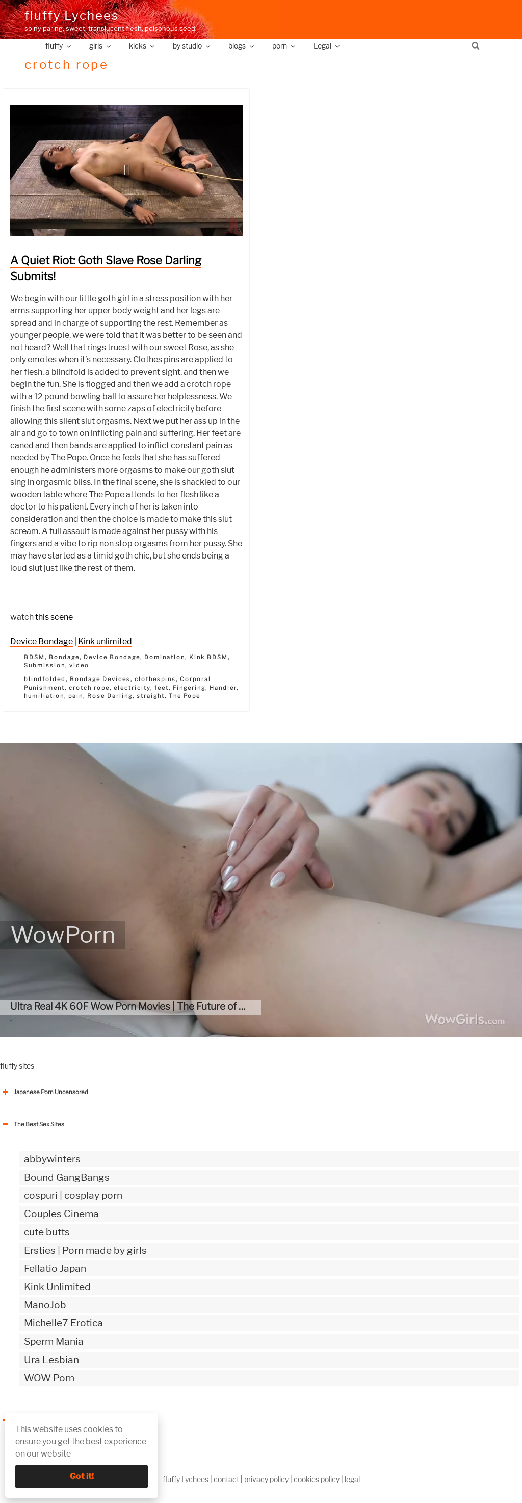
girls (100, 45)
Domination (164, 657)
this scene (54, 617)
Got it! (82, 1476)
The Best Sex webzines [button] (38, 1420)
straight (151, 695)
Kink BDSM (208, 657)
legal (352, 1479)
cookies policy (317, 1479)
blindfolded (45, 679)
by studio (192, 45)
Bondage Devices (100, 679)
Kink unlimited (105, 641)
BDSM (34, 657)
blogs (241, 45)
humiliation (44, 695)
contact (226, 1479)
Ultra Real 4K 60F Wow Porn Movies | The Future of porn (134, 1006)
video (79, 665)
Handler (223, 687)
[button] (127, 170)
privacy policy (266, 1479)
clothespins (155, 679)
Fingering (189, 687)
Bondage (64, 657)
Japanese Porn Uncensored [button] (44, 1092)
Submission (44, 665)
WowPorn (62, 935)
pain (75, 695)
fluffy (58, 45)
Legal (327, 45)
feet (161, 687)
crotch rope (89, 687)
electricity (132, 687)
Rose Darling (110, 695)
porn (284, 45)
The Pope (184, 695)
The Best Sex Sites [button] (32, 1124)
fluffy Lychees (71, 15)
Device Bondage (41, 641)
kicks (142, 45)
